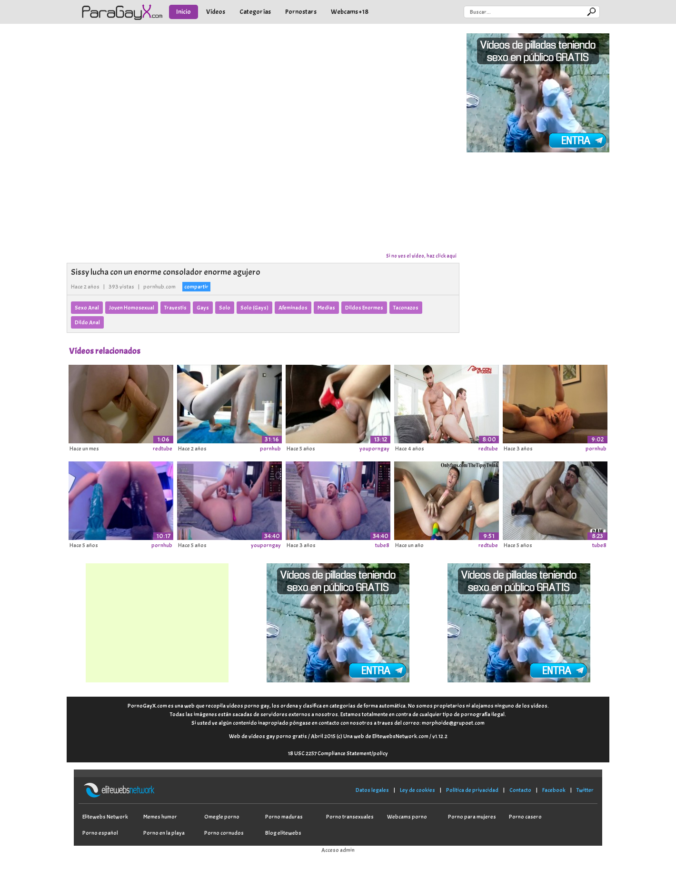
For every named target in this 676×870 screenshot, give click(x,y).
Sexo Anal (87, 307)
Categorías (255, 12)
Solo (224, 307)
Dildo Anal (87, 322)
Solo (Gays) (254, 307)
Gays (203, 307)
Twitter (585, 790)
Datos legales (372, 790)
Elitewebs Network (105, 816)
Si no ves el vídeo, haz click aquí (421, 255)
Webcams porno (407, 816)
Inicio (183, 12)
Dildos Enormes (364, 307)
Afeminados (293, 307)
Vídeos (215, 12)
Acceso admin (338, 850)
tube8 (382, 545)
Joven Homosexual (131, 307)
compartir (196, 286)
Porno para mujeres (472, 816)
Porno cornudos (224, 833)
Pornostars (301, 12)
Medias (326, 307)
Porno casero (525, 816)
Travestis (175, 307)
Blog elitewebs (283, 833)
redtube (162, 448)
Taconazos (405, 307)
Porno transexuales (350, 816)
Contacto (520, 790)
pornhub (270, 448)
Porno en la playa (164, 833)
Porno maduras (284, 816)
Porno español (100, 833)
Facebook (554, 790)
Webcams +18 (349, 12)
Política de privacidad (472, 790)
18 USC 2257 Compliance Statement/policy (338, 753)
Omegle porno (221, 816)
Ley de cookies (417, 790)
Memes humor (160, 816)
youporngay (374, 448)
